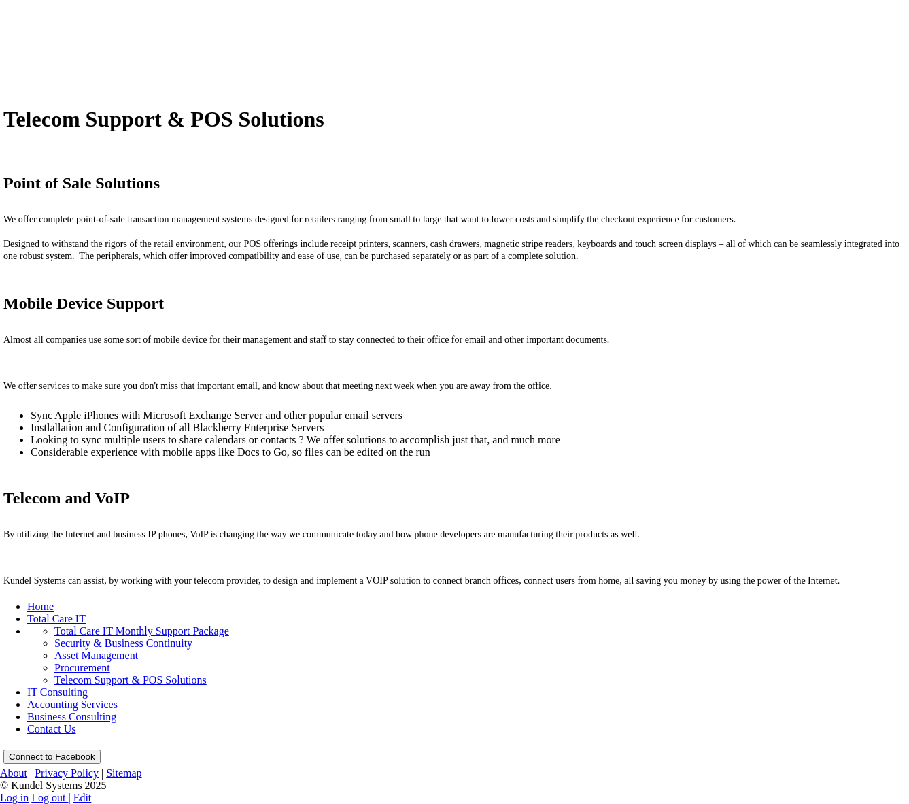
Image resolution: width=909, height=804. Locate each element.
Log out (49, 797)
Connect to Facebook (52, 757)
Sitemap (123, 773)
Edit (82, 797)
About (13, 773)
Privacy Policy (67, 773)
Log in (14, 797)
